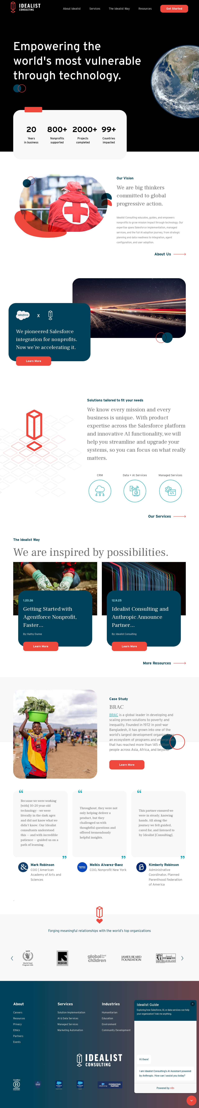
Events (17, 1042)
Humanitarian (109, 1012)
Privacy (17, 1024)
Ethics (16, 1030)
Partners (18, 1036)
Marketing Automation (70, 1030)
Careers (17, 1012)
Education (107, 1018)
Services (94, 8)
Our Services (159, 516)
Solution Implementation (71, 1012)
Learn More (38, 361)
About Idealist (72, 8)
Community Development (116, 1030)
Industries (111, 1004)
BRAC (113, 715)
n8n (172, 1088)
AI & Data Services (68, 1018)
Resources (145, 8)
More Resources (157, 663)
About (18, 1004)
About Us (162, 254)
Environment (109, 1024)
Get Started (174, 8)
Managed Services (68, 1024)
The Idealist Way (119, 8)
